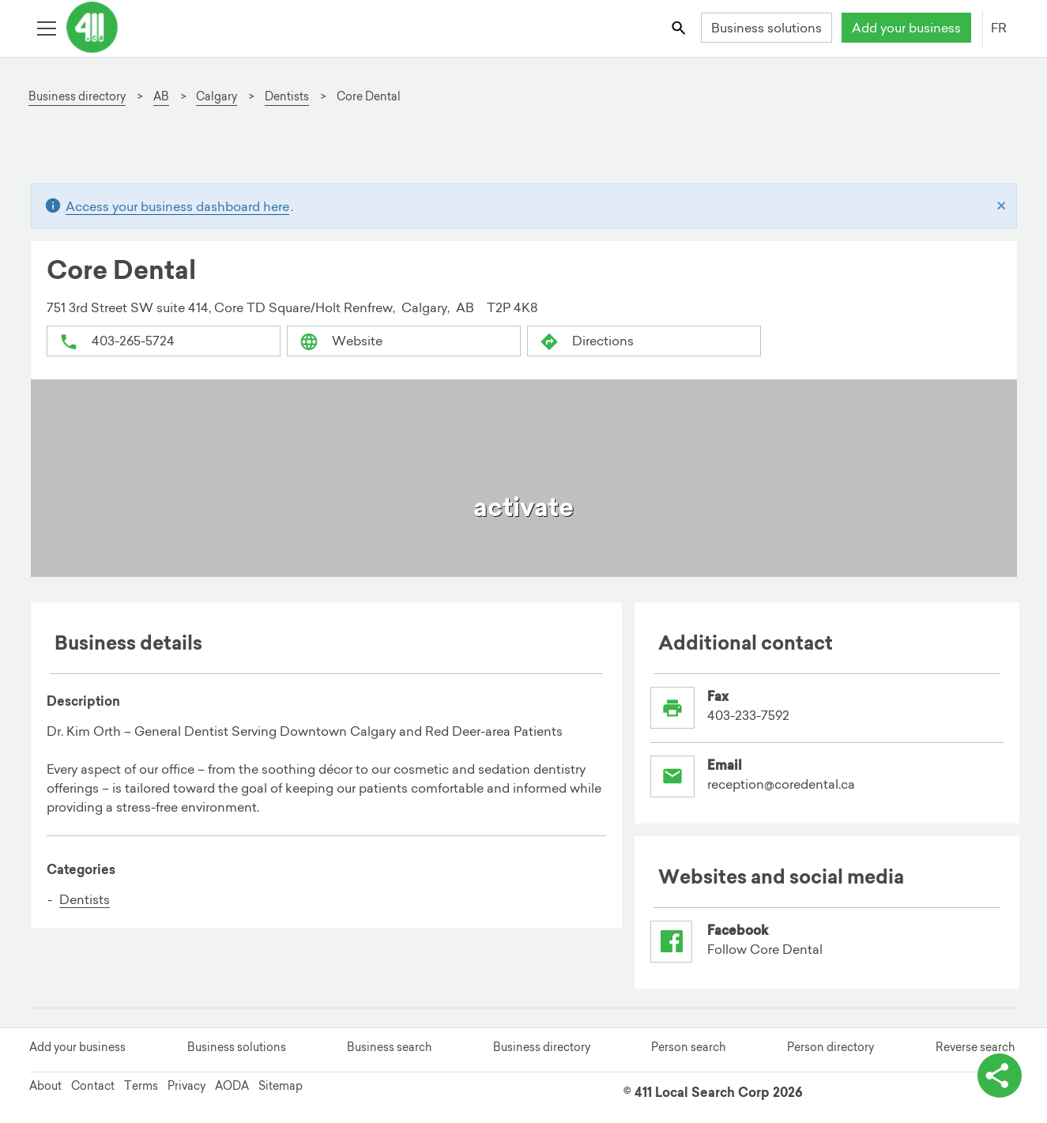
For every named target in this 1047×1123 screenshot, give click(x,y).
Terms (141, 1086)
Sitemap (280, 1086)
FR (999, 28)
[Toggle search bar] (679, 27)
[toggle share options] (999, 1075)
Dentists (84, 899)
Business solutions (766, 28)
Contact (93, 1086)
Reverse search (975, 1047)
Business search (389, 1047)
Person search (688, 1047)
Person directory (830, 1047)
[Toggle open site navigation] (46, 27)
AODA (232, 1086)
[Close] (1001, 206)
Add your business (906, 28)
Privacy (186, 1086)
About (45, 1086)
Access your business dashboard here (177, 206)
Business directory (541, 1047)
